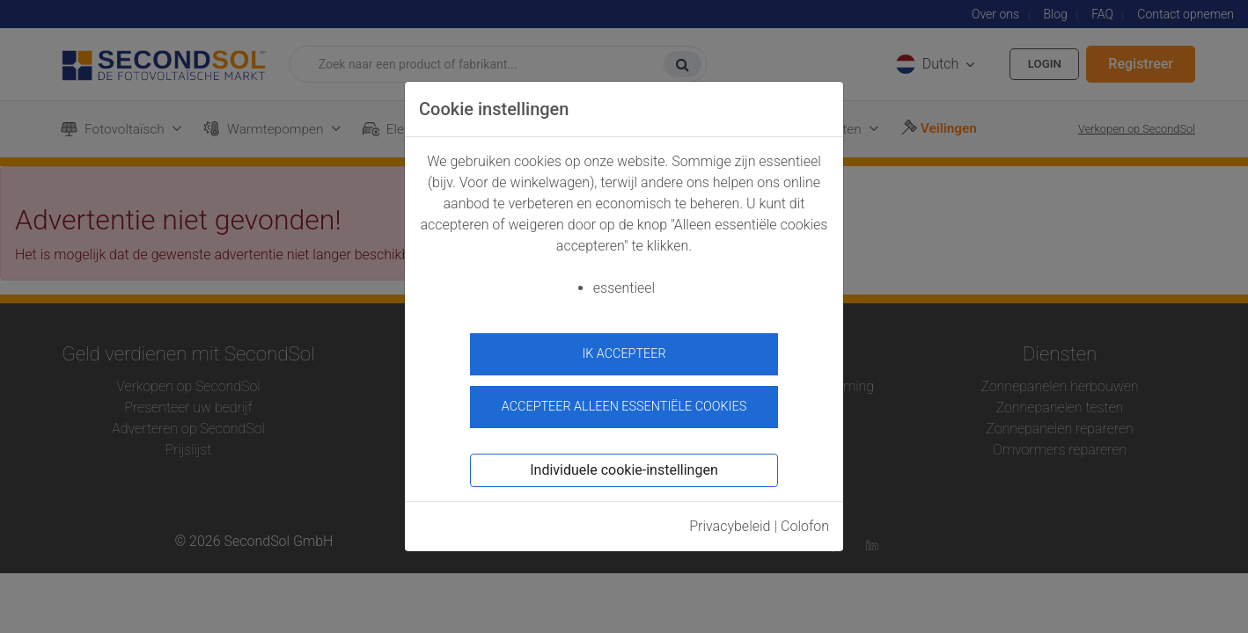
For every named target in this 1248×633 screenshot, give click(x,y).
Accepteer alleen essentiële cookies (624, 400)
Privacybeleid (729, 520)
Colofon (805, 520)
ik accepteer (623, 353)
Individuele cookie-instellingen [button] (623, 463)
